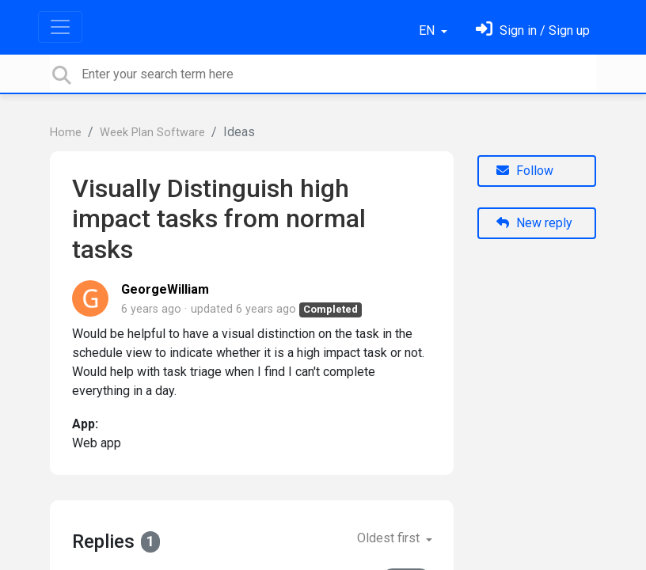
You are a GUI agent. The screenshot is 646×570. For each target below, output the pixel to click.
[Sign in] (532, 30)
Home (66, 132)
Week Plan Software (152, 132)
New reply (534, 222)
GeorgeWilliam (165, 289)
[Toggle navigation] (60, 27)
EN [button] (428, 30)
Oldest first (390, 537)
